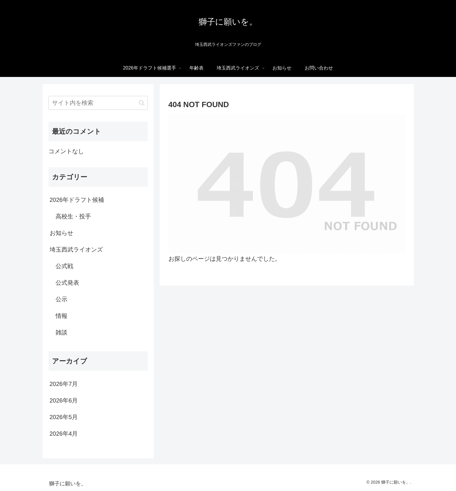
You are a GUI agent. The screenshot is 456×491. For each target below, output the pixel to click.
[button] (142, 102)
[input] (98, 103)
